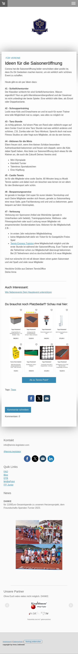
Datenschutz (18, 642)
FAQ (6, 471)
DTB (6, 478)
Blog (6, 475)
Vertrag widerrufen (33, 642)
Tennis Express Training (22, 243)
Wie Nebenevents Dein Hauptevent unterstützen (28, 292)
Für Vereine (13, 58)
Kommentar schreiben (18, 410)
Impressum (7, 642)
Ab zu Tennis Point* (39, 380)
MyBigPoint (9, 481)
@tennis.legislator (12, 451)
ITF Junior (8, 485)
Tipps (13, 390)
